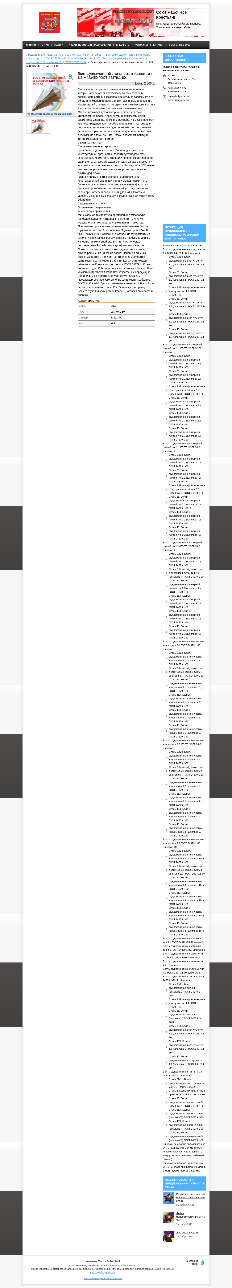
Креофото (122, 45)
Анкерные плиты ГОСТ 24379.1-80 (182, 245)
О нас (45, 45)
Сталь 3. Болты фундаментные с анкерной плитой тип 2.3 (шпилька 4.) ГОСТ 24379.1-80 (187, 573)
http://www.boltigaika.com (103, 1272)
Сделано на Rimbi (191, 1262)
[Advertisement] (90, 358)
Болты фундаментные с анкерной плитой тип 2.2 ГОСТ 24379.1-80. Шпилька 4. (182, 447)
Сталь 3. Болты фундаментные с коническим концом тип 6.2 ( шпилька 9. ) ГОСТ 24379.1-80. (187, 771)
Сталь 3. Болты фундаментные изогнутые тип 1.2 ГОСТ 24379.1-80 (187, 291)
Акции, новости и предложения (90, 45)
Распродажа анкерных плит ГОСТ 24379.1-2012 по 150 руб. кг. (191, 1197)
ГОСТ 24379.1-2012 (179, 45)
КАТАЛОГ (158, 45)
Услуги (58, 45)
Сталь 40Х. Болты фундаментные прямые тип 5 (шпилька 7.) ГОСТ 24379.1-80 (186, 1125)
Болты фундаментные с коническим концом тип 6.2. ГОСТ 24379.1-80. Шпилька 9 (184, 744)
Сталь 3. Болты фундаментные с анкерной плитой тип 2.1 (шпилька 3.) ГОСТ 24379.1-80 (187, 390)
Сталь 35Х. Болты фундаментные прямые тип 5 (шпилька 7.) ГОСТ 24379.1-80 (186, 1113)
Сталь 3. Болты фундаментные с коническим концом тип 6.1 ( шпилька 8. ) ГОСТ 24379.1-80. (187, 672)
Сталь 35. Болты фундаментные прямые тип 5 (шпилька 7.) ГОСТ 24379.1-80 (186, 1102)
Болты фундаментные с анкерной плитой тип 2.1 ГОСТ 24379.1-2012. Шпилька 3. (183, 348)
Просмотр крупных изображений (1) (51, 114)
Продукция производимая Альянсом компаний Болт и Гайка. (63, 54)
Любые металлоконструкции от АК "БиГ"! (190, 1217)
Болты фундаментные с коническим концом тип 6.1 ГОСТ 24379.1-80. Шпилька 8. (184, 645)
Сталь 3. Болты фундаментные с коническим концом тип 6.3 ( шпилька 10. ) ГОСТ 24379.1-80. (187, 870)
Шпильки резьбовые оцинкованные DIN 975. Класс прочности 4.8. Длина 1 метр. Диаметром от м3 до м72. (184, 1167)
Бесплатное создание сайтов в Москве (103, 1278)
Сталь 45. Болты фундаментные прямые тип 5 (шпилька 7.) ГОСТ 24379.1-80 (186, 1136)
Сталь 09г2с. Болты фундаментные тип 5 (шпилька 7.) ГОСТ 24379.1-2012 (187, 1083)
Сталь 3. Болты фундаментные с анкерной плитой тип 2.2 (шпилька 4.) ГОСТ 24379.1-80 (187, 489)
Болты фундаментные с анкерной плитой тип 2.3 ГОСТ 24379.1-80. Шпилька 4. (182, 546)
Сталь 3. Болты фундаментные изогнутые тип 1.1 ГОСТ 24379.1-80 (187, 1003)
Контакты (141, 45)
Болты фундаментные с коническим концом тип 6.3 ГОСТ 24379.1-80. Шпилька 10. (184, 843)
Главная (30, 45)
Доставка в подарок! (187, 1232)
